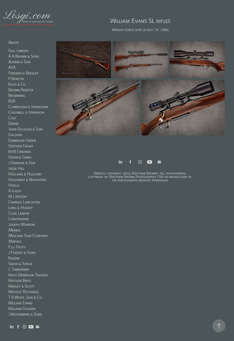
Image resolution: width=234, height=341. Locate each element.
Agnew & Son (19, 61)
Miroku (15, 241)
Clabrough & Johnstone (28, 106)
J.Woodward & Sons (25, 314)
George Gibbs (19, 157)
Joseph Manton (21, 224)
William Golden (21, 308)
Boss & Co (17, 84)
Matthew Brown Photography (132, 176)
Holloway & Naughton (27, 179)
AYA (12, 67)
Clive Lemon (18, 213)
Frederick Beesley (23, 73)
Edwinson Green (22, 140)
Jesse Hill (16, 168)
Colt (12, 117)
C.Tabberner (18, 269)
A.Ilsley (14, 190)
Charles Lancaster (24, 202)
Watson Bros (19, 280)
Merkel (14, 230)
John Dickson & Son (25, 129)
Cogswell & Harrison (26, 112)
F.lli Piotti (16, 246)
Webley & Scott (21, 286)
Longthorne (18, 218)
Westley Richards (23, 291)
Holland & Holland (24, 173)
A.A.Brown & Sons (23, 56)
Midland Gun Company (28, 235)
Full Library (18, 50)
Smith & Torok (20, 263)
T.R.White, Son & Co (25, 297)
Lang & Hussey (20, 207)
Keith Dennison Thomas (28, 274)
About (13, 42)
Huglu (13, 185)
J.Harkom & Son (21, 162)
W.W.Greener (19, 151)
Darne (13, 123)
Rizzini (14, 258)
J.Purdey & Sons (22, 252)
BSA (11, 101)
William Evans (20, 302)
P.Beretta (16, 78)
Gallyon (15, 134)
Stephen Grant (20, 145)
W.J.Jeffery (17, 196)
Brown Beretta (20, 89)
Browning (16, 95)
